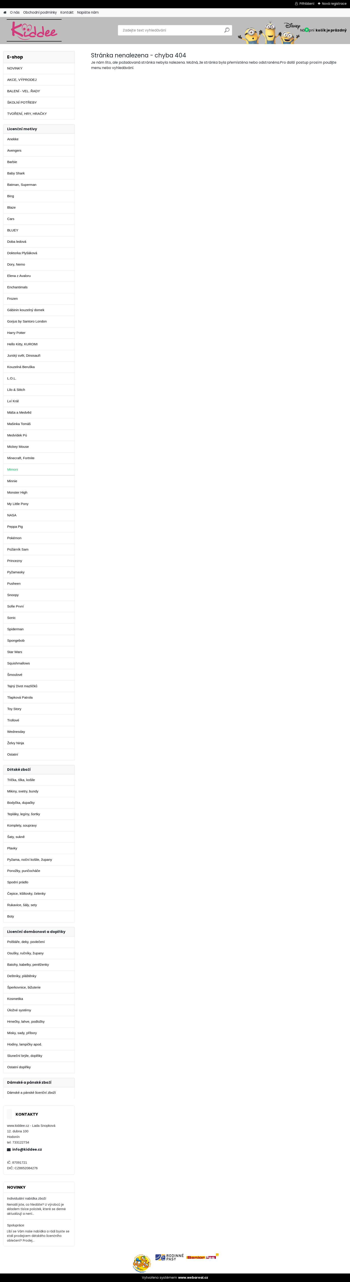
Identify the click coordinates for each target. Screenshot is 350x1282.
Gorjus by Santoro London (27, 321)
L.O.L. (11, 378)
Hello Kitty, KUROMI (22, 344)
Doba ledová (16, 241)
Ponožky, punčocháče (23, 871)
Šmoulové (14, 675)
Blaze (11, 207)
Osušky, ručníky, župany (25, 953)
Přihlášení (307, 3)
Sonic (11, 618)
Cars (10, 219)
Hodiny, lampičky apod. (24, 1044)
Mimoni (12, 469)
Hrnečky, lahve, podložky (26, 1021)
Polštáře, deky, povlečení (26, 942)
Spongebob (16, 640)
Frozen (12, 298)
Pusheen (14, 583)
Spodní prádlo (17, 882)
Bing (10, 196)
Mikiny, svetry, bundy (22, 791)
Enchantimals (17, 287)
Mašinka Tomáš (19, 424)
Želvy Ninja (15, 743)
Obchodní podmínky (40, 12)
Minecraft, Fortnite (20, 458)
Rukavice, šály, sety (22, 905)
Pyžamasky (16, 572)
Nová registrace (334, 3)
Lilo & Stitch (16, 390)
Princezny (14, 561)
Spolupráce (15, 1225)
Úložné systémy (19, 1010)
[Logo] (34, 30)
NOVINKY (14, 68)
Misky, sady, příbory (22, 1033)
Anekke (13, 139)
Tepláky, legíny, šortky (23, 814)
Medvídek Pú (17, 435)
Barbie (12, 162)
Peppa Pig (15, 526)
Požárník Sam (17, 549)
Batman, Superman (21, 184)
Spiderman (15, 629)
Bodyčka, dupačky (21, 802)
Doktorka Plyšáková (22, 253)
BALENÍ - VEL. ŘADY (23, 91)
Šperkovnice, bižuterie (23, 987)
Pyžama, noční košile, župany (29, 859)
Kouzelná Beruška (21, 367)
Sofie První (15, 606)
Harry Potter (16, 333)
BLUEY (12, 230)
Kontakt (67, 12)
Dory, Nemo (16, 264)
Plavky (12, 848)
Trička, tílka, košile (21, 780)
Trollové (13, 720)
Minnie (12, 481)
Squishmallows (18, 663)
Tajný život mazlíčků (22, 686)
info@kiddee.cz (27, 1149)
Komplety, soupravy (22, 825)
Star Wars (14, 652)
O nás (15, 12)
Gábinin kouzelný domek (25, 310)
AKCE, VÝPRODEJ (22, 80)
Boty (10, 916)
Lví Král (13, 401)
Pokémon (14, 538)
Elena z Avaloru (19, 276)
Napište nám (88, 12)
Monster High (17, 492)
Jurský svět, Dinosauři (23, 355)
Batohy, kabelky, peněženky (28, 964)
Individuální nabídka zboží (26, 1198)
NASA (11, 515)
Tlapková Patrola (20, 697)
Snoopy (13, 595)
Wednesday (16, 731)
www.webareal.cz (193, 1277)
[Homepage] (4, 12)
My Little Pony (17, 504)
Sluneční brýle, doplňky (24, 1056)
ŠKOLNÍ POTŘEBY (22, 102)
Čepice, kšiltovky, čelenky (26, 893)
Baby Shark (16, 173)
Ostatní (12, 754)
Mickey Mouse (18, 446)
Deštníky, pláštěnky (21, 976)
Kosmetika (15, 999)
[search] (226, 31)
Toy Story (14, 709)
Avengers (14, 150)
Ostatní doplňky (19, 1067)
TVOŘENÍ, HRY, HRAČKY (27, 113)
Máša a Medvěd (19, 412)
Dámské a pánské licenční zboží (31, 1092)
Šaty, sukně (16, 837)
